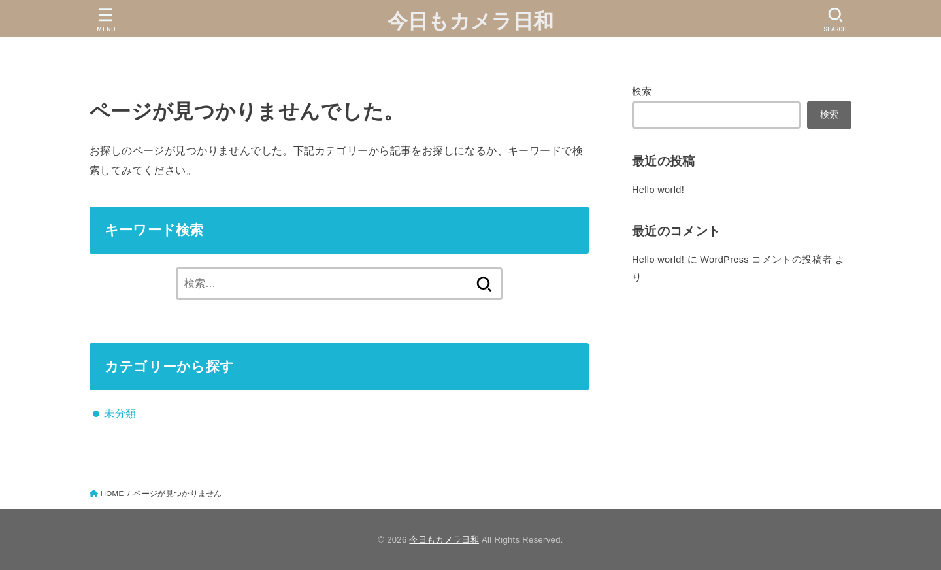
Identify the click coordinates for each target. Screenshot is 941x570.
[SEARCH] (835, 20)
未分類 (120, 413)
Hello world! (658, 189)
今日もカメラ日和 (470, 21)
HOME (112, 493)
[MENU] (106, 20)
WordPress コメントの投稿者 (766, 259)
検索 (642, 91)
